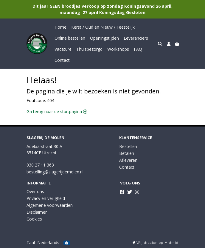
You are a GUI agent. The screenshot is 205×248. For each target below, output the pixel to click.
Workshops (118, 49)
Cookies (34, 219)
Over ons (35, 191)
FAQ (138, 49)
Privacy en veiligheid (46, 198)
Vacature (63, 49)
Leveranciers (136, 38)
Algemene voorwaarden (50, 205)
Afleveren (128, 160)
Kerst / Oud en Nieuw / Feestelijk (103, 27)
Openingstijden (104, 38)
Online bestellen (70, 38)
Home (60, 27)
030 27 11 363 (40, 165)
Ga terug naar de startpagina (57, 111)
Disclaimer (37, 212)
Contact (62, 60)
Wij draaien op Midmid (155, 243)
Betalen (126, 153)
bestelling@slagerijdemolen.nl (55, 172)
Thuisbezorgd (89, 49)
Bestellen (128, 146)
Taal (31, 242)
